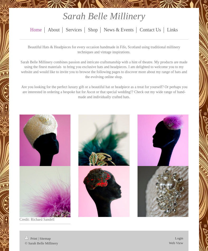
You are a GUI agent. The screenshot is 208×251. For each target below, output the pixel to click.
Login (179, 238)
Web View (176, 243)
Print (31, 238)
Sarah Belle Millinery (104, 16)
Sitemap (45, 238)
